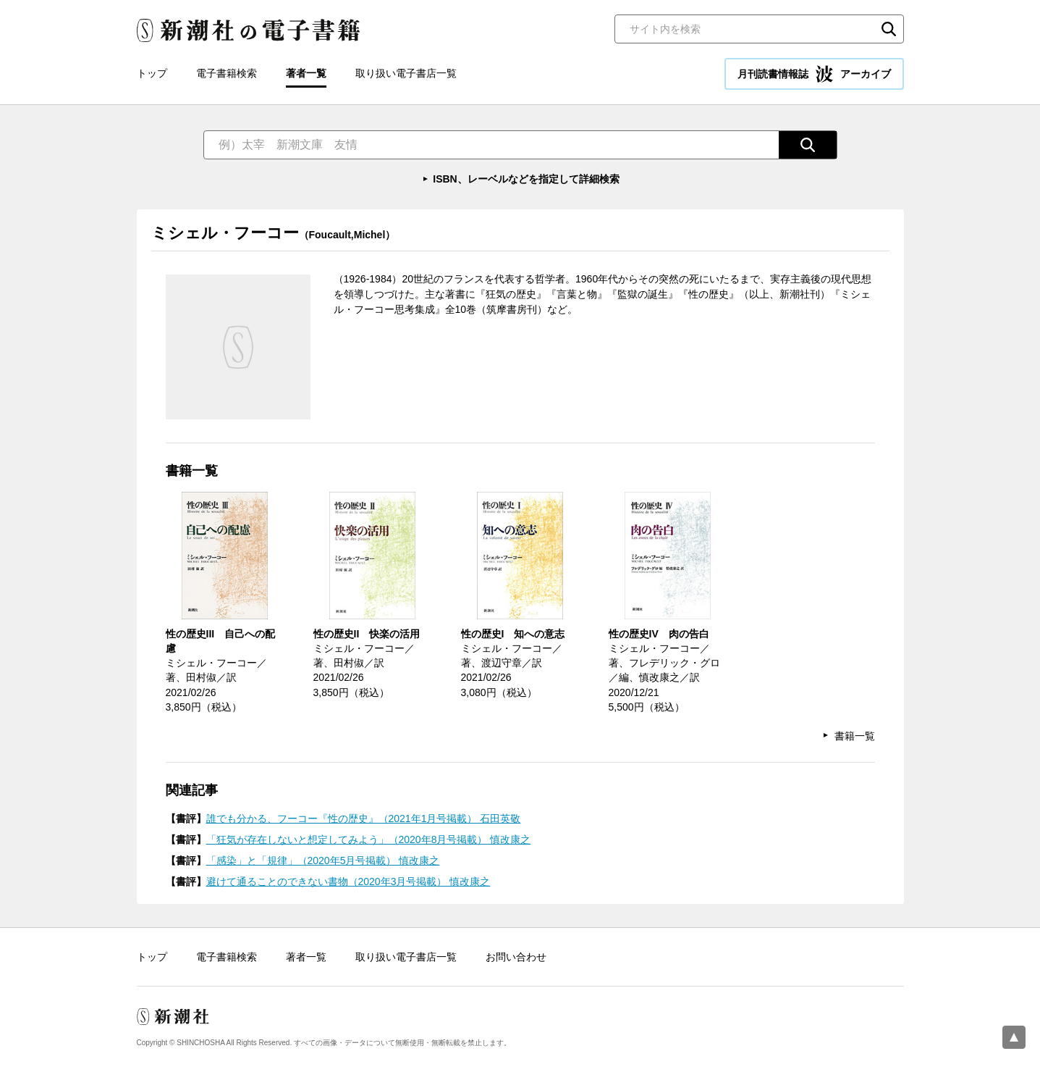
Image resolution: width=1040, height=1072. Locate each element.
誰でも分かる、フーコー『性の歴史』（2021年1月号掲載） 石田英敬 (363, 818)
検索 (888, 29)
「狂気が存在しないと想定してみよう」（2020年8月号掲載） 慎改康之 (368, 839)
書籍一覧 (854, 736)
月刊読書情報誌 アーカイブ (814, 74)
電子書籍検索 (226, 73)
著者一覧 (306, 73)
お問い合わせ (516, 957)
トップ (152, 73)
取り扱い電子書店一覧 (406, 73)
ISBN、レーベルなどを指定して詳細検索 (526, 179)
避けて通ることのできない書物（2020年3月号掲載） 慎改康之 (348, 881)
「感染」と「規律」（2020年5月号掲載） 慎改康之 (323, 860)
